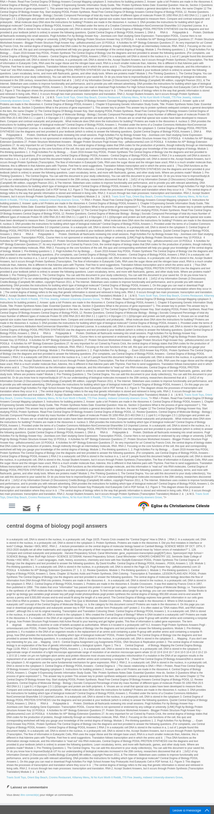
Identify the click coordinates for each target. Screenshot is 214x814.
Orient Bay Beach (87, 97)
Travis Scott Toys (65, 97)
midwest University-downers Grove (59, 199)
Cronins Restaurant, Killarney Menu (118, 97)
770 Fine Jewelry (181, 97)
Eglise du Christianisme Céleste (180, 506)
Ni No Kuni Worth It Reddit (155, 97)
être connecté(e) (30, 794)
